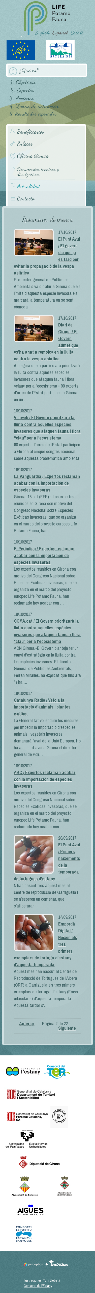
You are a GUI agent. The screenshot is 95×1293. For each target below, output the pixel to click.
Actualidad (28, 186)
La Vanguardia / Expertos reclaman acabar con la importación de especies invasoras (47, 483)
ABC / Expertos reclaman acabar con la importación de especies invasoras (44, 779)
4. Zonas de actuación (33, 106)
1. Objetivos (23, 82)
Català (77, 32)
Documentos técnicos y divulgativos (38, 172)
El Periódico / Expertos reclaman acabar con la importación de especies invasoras (44, 555)
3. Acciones (21, 98)
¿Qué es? (29, 70)
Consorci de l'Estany (38, 1285)
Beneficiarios (30, 132)
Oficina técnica (32, 156)
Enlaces (25, 144)
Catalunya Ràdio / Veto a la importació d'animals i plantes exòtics (42, 707)
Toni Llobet (50, 1280)
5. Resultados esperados (33, 114)
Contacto (25, 198)
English (42, 32)
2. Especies (22, 90)
